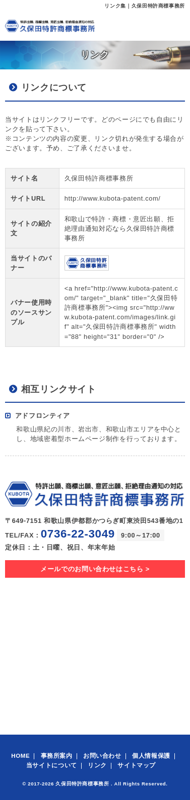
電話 (152, 25)
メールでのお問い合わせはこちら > (95, 569)
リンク (97, 765)
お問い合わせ (102, 756)
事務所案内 (57, 756)
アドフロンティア (42, 415)
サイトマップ (136, 765)
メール (129, 25)
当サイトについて (51, 765)
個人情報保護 (151, 756)
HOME (20, 756)
